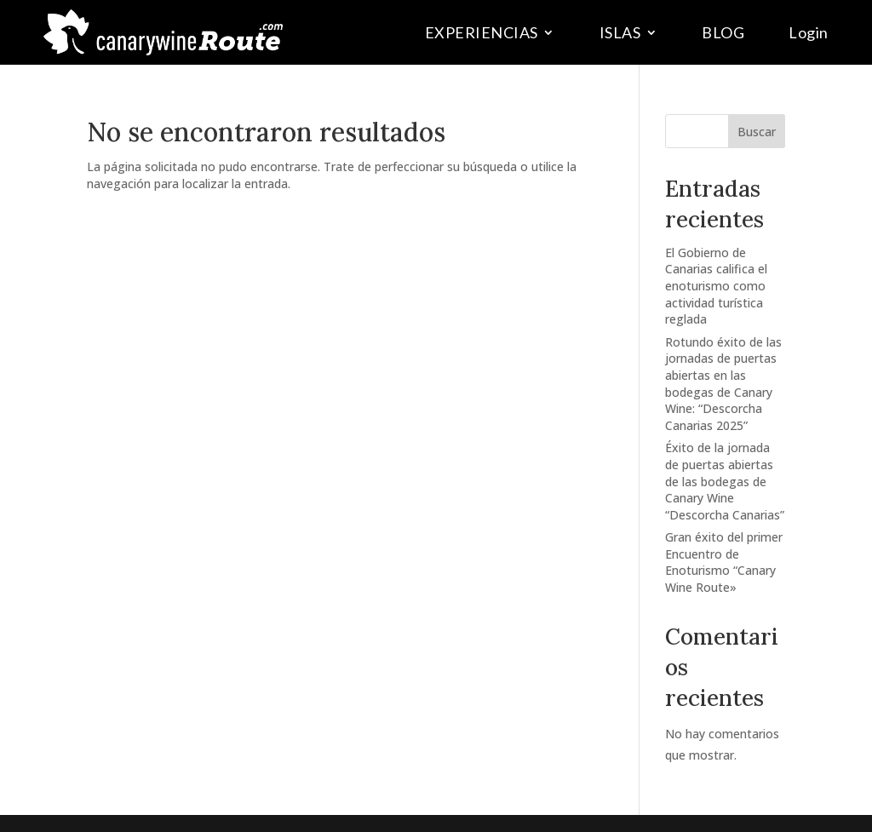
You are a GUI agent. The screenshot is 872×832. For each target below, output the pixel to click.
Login (809, 32)
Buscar (756, 131)
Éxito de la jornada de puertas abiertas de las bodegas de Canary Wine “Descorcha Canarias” (724, 480)
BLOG (723, 32)
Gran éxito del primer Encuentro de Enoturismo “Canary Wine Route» (724, 562)
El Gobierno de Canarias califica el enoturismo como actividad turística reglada (716, 285)
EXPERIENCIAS (481, 32)
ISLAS (620, 32)
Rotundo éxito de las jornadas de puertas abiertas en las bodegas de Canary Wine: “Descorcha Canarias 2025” (723, 383)
